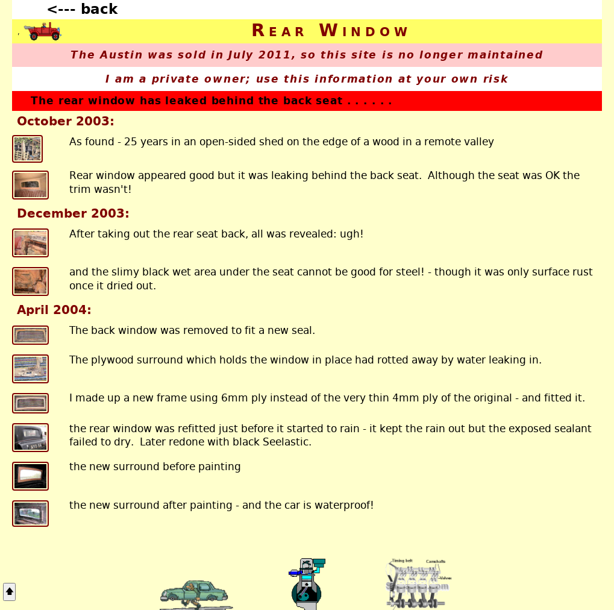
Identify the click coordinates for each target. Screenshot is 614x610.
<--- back (82, 9)
